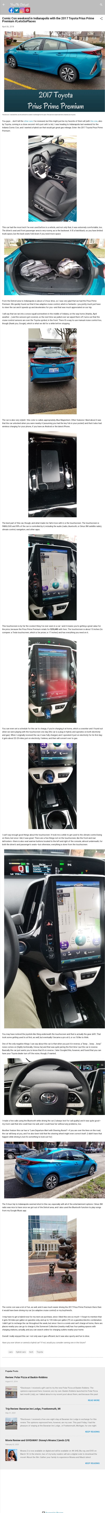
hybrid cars (21, 1352)
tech (31, 1352)
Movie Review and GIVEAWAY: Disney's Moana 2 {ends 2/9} (37, 1440)
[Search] (101, 4)
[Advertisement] (51, 1490)
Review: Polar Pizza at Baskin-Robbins (26, 1377)
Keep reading (92, 1432)
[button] (101, 19)
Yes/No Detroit (19, 4)
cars (11, 1352)
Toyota (40, 1352)
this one (93, 121)
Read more (94, 1400)
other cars (28, 121)
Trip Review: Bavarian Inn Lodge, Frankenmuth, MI (33, 1408)
